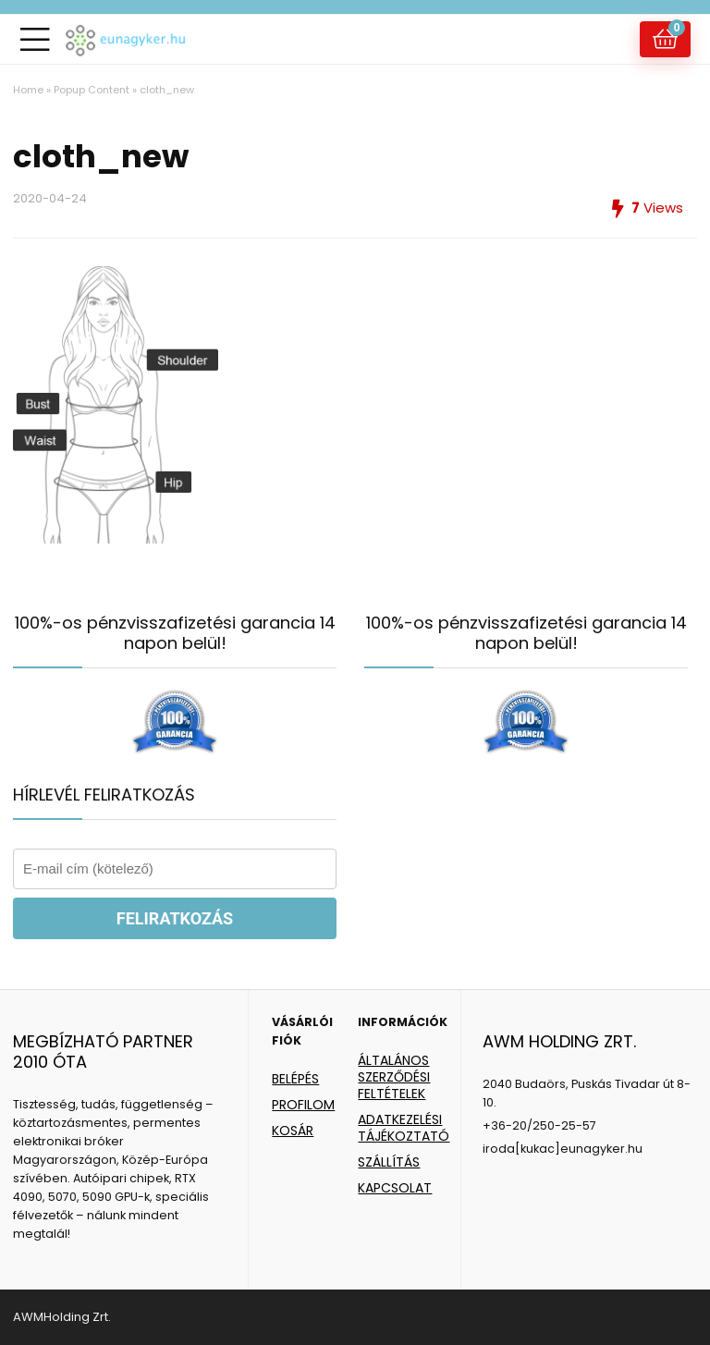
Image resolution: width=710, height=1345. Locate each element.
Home (28, 89)
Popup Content (91, 89)
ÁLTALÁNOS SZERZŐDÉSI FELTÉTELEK (394, 1077)
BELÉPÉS (295, 1079)
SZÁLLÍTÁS (389, 1162)
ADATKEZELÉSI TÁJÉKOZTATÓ (403, 1127)
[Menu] (35, 39)
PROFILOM (303, 1104)
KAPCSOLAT (395, 1188)
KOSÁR (292, 1130)
